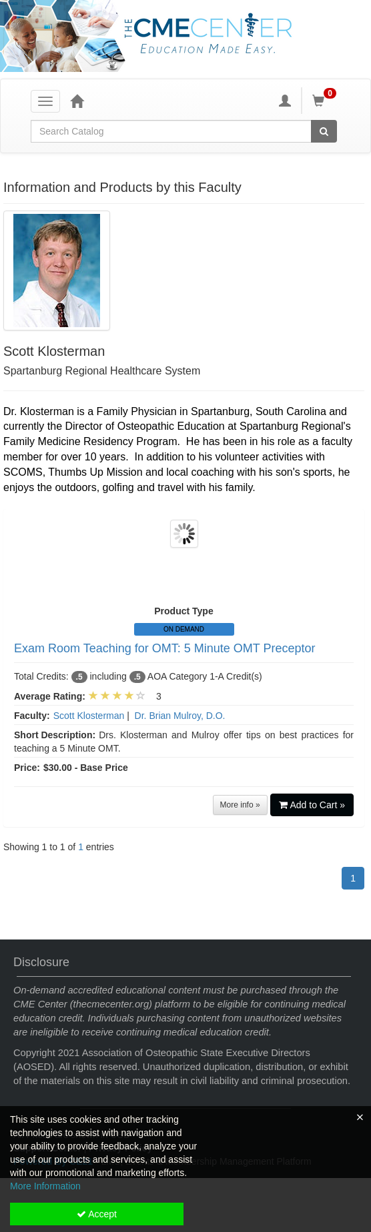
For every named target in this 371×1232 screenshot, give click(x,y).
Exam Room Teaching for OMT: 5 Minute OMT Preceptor (165, 648)
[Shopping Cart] (326, 100)
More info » (240, 805)
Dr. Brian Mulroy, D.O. (180, 715)
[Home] (76, 100)
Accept (97, 1214)
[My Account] (285, 100)
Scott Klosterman (89, 715)
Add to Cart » (312, 805)
